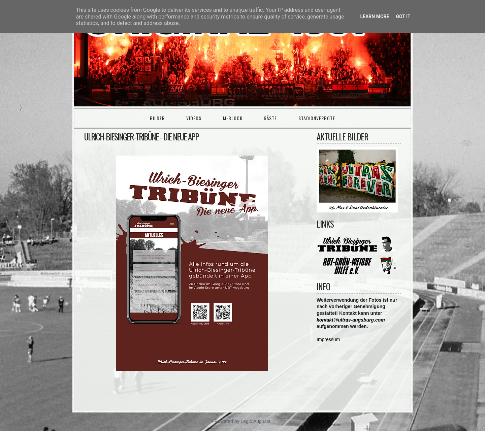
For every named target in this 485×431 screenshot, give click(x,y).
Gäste (270, 118)
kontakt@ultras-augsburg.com (351, 320)
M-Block (233, 118)
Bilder (157, 118)
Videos (193, 118)
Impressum (328, 339)
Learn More (374, 16)
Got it (403, 16)
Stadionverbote (316, 118)
